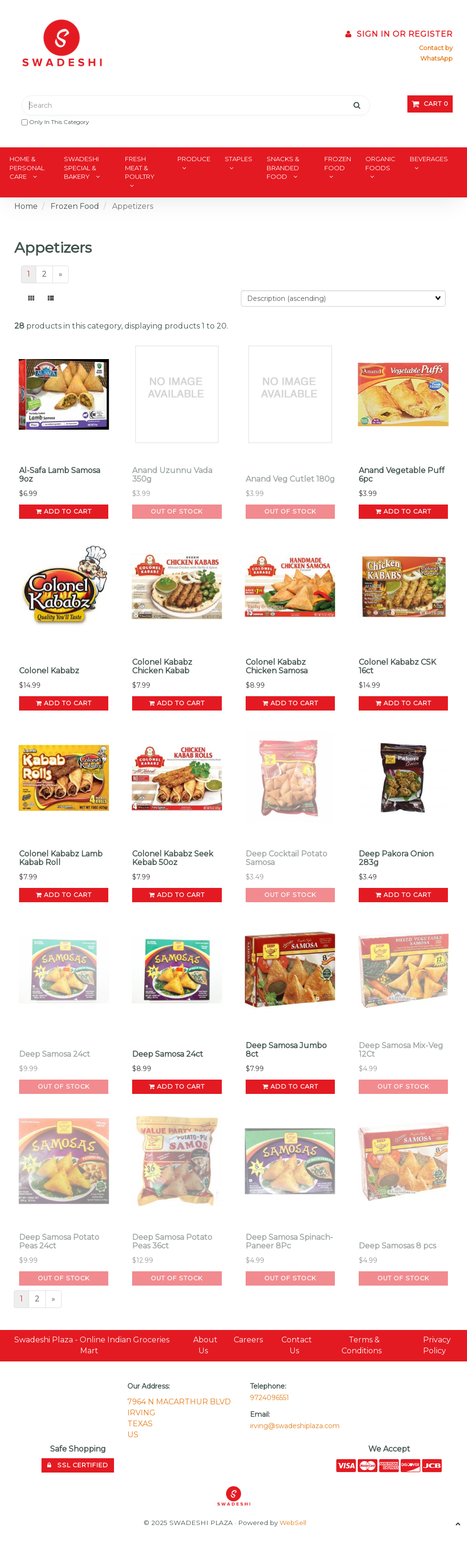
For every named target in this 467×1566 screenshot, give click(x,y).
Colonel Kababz (49, 670)
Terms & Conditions (362, 1345)
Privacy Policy (437, 1345)
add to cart (64, 511)
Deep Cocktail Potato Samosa (286, 858)
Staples (238, 159)
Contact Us (296, 1345)
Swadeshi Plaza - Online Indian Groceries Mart (91, 1345)
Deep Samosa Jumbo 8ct (286, 1050)
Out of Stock (177, 511)
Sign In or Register (399, 34)
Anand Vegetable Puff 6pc (402, 475)
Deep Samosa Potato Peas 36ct (172, 1241)
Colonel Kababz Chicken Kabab (162, 666)
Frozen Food (337, 163)
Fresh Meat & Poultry (140, 167)
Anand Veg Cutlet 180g (290, 479)
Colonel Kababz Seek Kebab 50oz (172, 858)
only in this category (55, 121)
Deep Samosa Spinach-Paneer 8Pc (289, 1241)
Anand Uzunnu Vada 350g (172, 475)
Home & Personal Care (27, 167)
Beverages (429, 159)
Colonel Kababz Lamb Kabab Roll (61, 858)
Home (26, 206)
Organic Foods (380, 163)
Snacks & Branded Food (283, 167)
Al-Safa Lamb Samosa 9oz (59, 475)
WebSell (293, 1522)
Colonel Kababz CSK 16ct (397, 666)
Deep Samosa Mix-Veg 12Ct (401, 1050)
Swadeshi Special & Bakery (81, 167)
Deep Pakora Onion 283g (396, 858)
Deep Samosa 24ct (54, 1054)
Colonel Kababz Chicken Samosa (277, 666)
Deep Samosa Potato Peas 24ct (59, 1241)
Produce (193, 159)
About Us (205, 1345)
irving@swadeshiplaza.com (295, 1426)
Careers (248, 1339)
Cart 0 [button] (430, 103)
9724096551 (269, 1397)
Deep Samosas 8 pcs (397, 1245)
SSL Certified (77, 1465)
